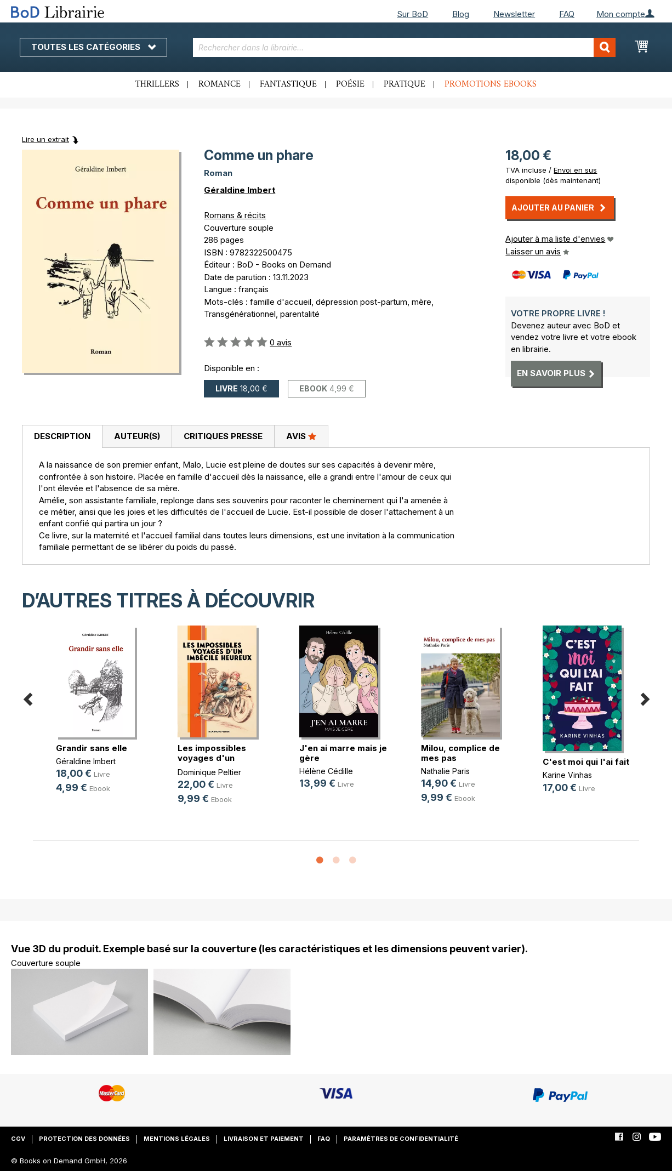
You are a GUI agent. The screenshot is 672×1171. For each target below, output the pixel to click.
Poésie (350, 84)
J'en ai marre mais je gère (343, 753)
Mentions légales (177, 1138)
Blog (460, 14)
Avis (301, 436)
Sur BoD (412, 14)
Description (62, 436)
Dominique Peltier (209, 772)
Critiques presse (223, 436)
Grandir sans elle (91, 748)
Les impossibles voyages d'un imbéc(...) (212, 758)
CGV (18, 1138)
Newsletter (514, 14)
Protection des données (84, 1138)
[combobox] (404, 47)
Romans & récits (235, 215)
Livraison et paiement (264, 1138)
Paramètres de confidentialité (401, 1138)
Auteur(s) (137, 436)
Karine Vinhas (567, 775)
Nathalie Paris (445, 771)
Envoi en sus (575, 170)
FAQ (566, 14)
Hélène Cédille (326, 771)
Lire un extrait (45, 139)
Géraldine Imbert (239, 190)
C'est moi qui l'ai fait (586, 762)
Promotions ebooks (491, 84)
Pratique (404, 84)
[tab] (62, 437)
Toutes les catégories (93, 47)
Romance (219, 84)
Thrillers (157, 84)
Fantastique (288, 84)
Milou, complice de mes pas (460, 753)
